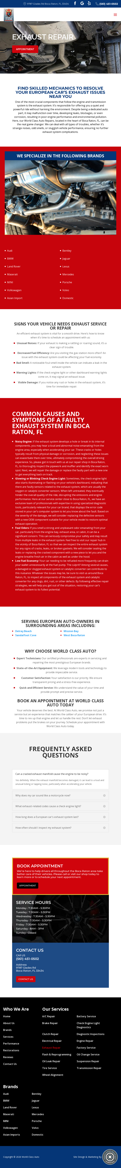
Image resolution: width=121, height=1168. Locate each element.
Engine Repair (85, 1041)
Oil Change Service (88, 1054)
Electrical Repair (52, 1041)
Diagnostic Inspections (90, 1034)
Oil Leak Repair (51, 1061)
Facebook (75, 3)
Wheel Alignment (52, 1075)
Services (8, 1036)
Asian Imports (11, 1134)
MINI (10, 282)
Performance (11, 1043)
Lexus (65, 266)
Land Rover (13, 266)
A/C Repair (48, 1016)
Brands (7, 1030)
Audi (9, 250)
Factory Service (86, 1047)
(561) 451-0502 (106, 4)
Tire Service (49, 1068)
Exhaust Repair (51, 1047)
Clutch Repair (50, 1034)
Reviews (8, 1057)
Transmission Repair (89, 1068)
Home (6, 1016)
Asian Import (14, 298)
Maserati (12, 274)
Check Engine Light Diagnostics (88, 1025)
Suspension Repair (88, 1061)
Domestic (67, 298)
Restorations (11, 1050)
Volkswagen (14, 290)
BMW (10, 258)
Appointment (25, 49)
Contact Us (25, 979)
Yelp (89, 3)
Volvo (65, 290)
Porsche (67, 282)
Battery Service (86, 1016)
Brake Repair (50, 1023)
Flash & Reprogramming (56, 1054)
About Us (8, 1023)
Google (82, 3)
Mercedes (68, 274)
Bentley (66, 250)
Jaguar (66, 258)
